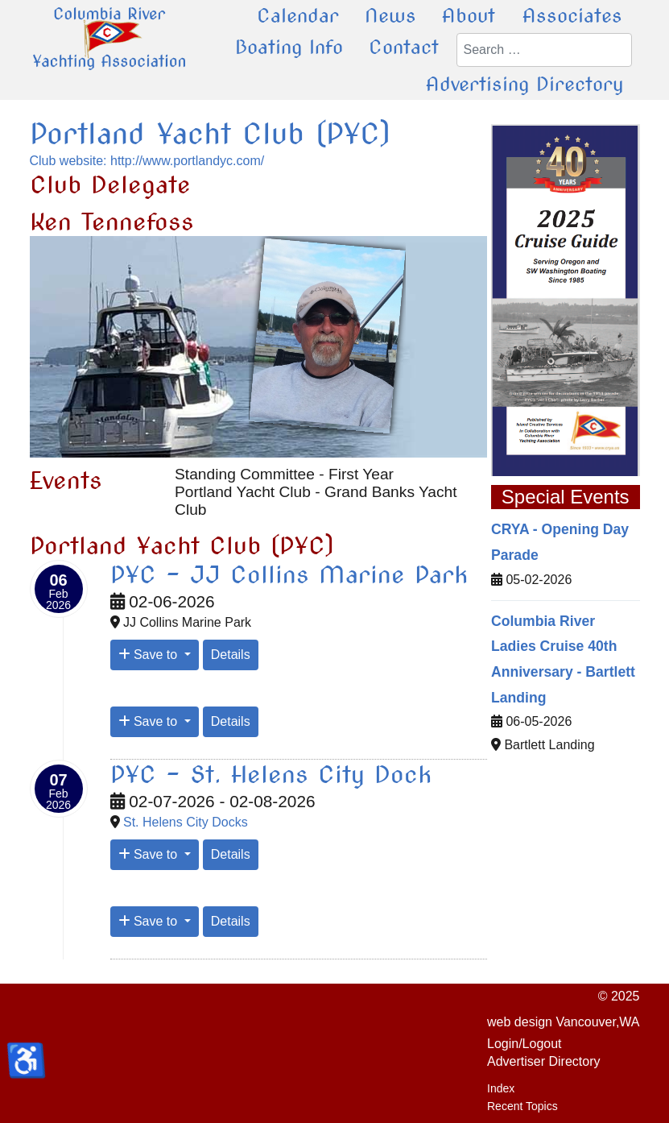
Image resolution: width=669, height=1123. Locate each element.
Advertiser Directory (543, 1061)
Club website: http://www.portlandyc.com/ (147, 161)
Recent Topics (522, 1106)
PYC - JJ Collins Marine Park (289, 574)
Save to (149, 654)
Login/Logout (524, 1043)
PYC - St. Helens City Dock (271, 774)
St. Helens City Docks (185, 822)
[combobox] (544, 50)
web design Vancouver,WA (563, 1022)
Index (500, 1088)
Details (230, 654)
